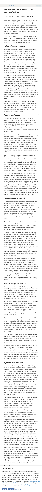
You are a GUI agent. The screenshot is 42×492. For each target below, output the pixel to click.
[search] (40, 2)
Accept (4, 489)
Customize (18, 489)
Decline (11, 489)
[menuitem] (2, 2)
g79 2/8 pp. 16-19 (10, 5)
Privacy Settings (25, 485)
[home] (2, 2)
